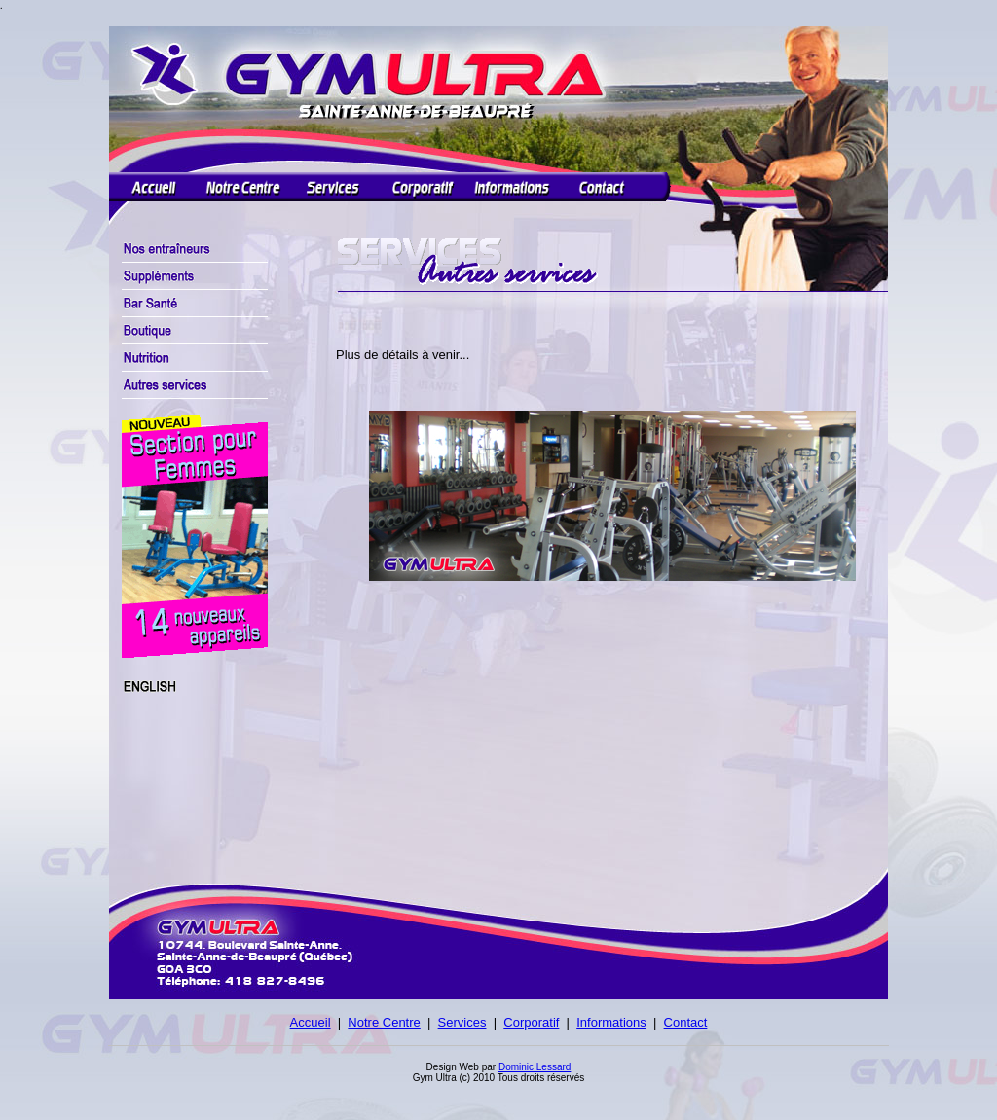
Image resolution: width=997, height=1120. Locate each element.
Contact (686, 1022)
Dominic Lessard (534, 1067)
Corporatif (531, 1022)
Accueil (310, 1022)
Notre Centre (384, 1022)
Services (462, 1022)
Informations (611, 1022)
